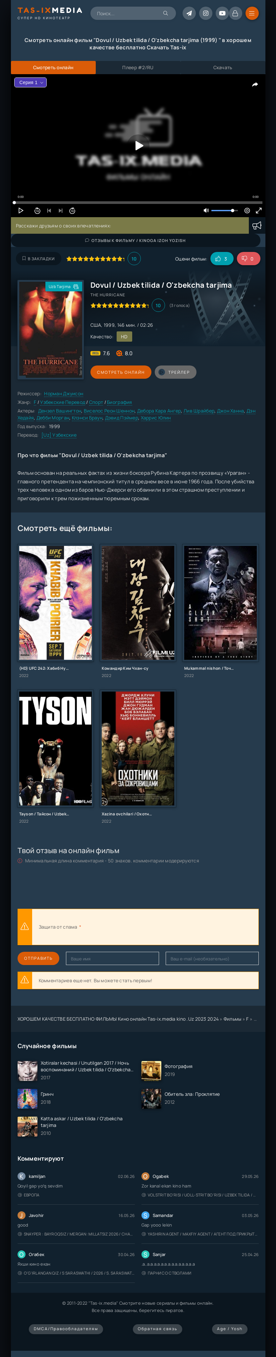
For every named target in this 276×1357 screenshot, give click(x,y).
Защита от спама (58, 927)
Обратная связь (157, 1329)
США (95, 325)
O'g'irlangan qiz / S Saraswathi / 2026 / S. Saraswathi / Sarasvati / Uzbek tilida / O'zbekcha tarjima (76, 1273)
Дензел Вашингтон (59, 411)
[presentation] (155, 927)
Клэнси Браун (87, 417)
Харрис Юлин (156, 417)
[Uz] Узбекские (59, 435)
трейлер (174, 372)
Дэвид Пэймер (121, 417)
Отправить (38, 958)
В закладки (39, 259)
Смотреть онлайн (121, 372)
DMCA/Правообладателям (66, 1329)
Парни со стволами (167, 1273)
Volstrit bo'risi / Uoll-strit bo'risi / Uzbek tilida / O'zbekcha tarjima (200, 1195)
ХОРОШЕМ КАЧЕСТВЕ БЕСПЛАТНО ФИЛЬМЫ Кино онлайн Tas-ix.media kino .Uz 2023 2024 (118, 1019)
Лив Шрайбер (199, 411)
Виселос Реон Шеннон (109, 411)
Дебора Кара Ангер (159, 411)
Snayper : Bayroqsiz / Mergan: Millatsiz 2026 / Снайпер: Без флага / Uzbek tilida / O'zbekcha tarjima (76, 1234)
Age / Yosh (230, 1329)
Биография (119, 402)
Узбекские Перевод (62, 402)
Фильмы (233, 1019)
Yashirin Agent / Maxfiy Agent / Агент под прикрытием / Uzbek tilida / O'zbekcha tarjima (200, 1234)
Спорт (96, 402)
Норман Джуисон (63, 393)
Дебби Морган (52, 417)
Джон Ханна (230, 411)
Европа (29, 1195)
